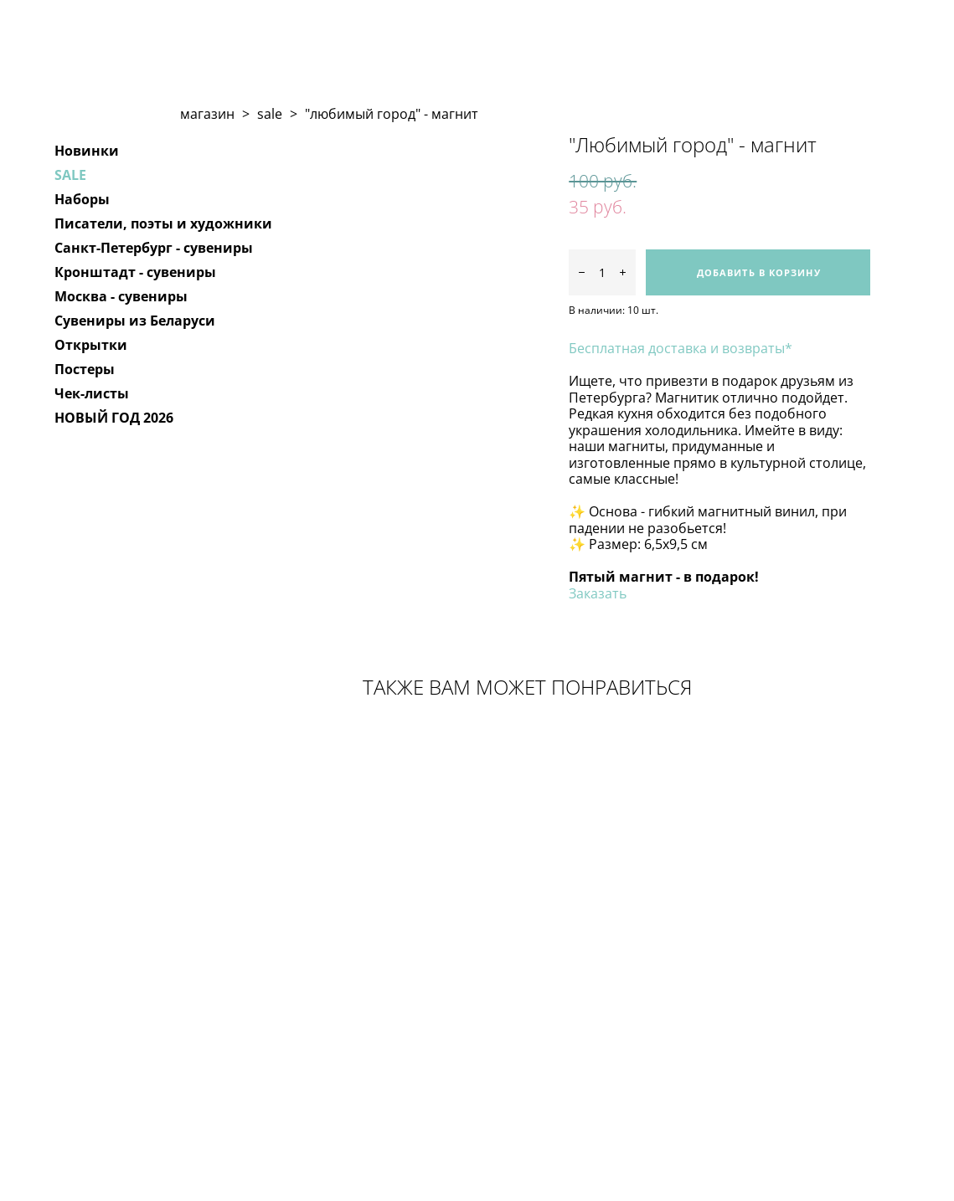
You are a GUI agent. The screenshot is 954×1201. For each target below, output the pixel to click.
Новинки (86, 150)
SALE (70, 175)
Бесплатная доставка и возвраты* (680, 348)
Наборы (82, 199)
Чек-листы (91, 393)
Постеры (84, 369)
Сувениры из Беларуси (134, 320)
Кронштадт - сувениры (135, 272)
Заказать (598, 593)
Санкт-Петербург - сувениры (153, 248)
